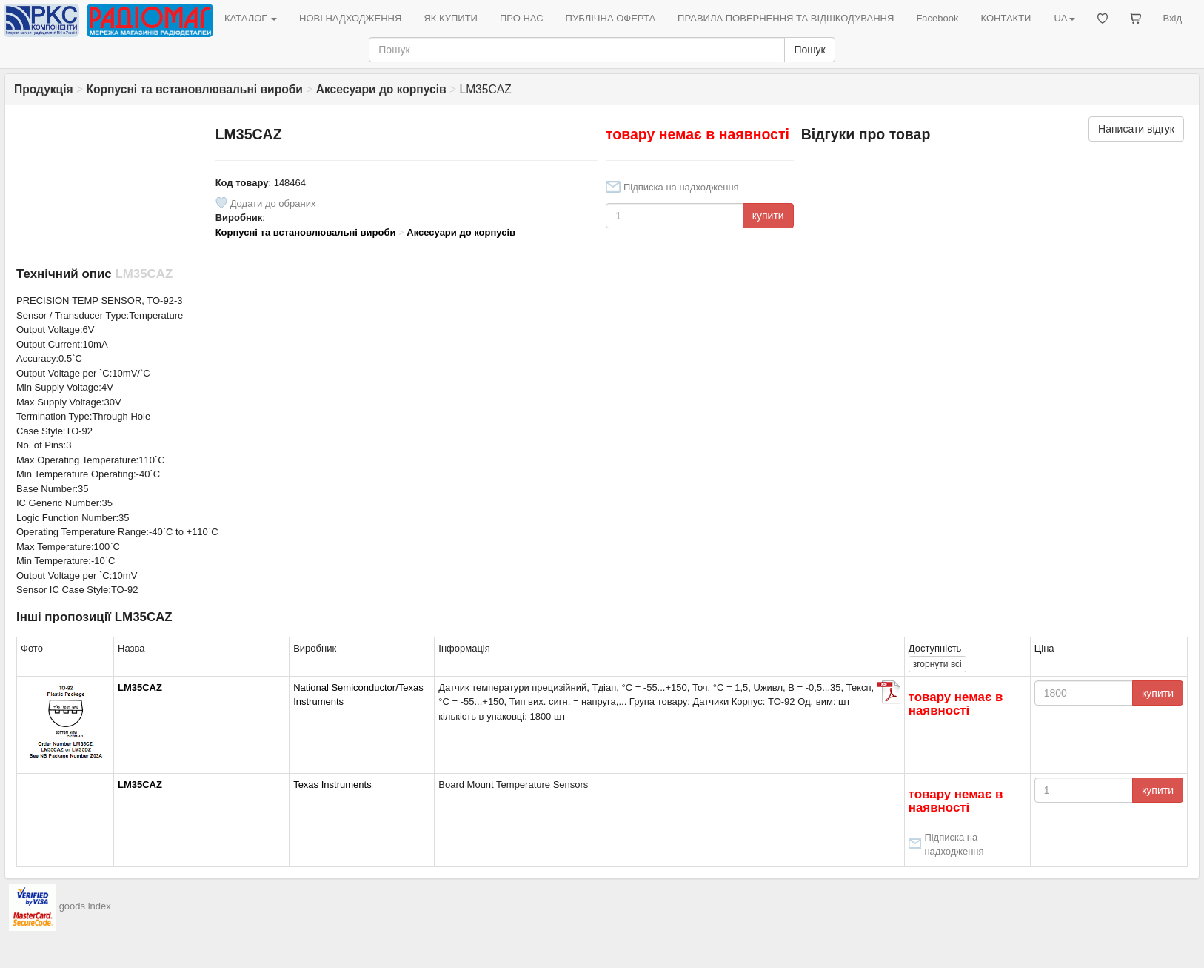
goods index (85, 906)
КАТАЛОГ (250, 18)
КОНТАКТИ (1005, 18)
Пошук (809, 50)
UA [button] (1064, 18)
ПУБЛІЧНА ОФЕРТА (611, 18)
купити (768, 216)
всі (937, 664)
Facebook (937, 18)
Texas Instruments (332, 784)
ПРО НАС (522, 18)
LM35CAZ (140, 687)
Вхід (1173, 18)
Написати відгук (1136, 129)
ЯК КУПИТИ (451, 18)
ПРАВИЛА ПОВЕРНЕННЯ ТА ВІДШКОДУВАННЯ (786, 18)
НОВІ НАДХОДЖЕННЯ (350, 18)
